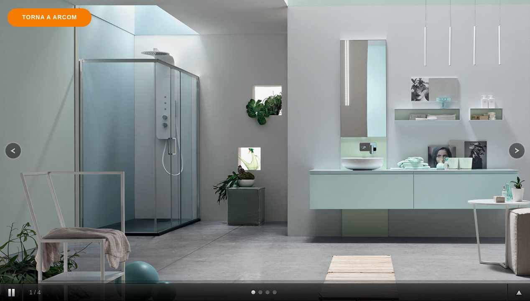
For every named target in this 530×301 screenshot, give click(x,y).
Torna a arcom (49, 17)
